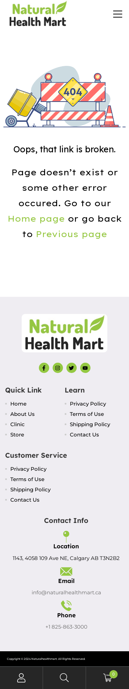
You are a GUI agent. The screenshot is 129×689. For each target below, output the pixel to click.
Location (66, 546)
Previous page (71, 234)
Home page (36, 218)
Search (64, 678)
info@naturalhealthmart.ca (66, 592)
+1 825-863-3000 (66, 626)
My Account (21, 678)
